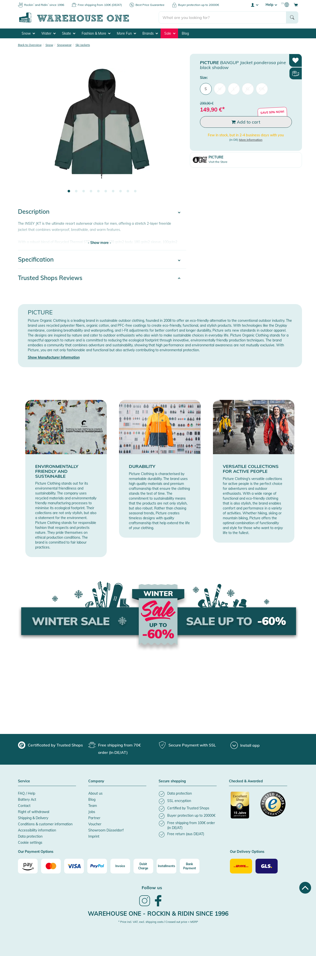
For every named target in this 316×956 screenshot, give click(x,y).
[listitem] (188, 794)
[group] (50, 745)
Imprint (93, 836)
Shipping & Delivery (33, 818)
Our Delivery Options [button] (247, 852)
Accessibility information (37, 830)
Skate (68, 33)
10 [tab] (135, 191)
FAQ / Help (26, 793)
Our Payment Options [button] (35, 852)
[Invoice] (120, 866)
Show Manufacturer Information (54, 357)
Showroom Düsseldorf (106, 830)
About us (95, 793)
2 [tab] (76, 191)
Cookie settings (30, 842)
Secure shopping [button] (172, 781)
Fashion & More (96, 33)
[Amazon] (28, 866)
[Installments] (166, 866)
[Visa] (74, 866)
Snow (28, 33)
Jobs (91, 812)
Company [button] (96, 781)
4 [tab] (91, 191)
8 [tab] (120, 191)
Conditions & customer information (45, 824)
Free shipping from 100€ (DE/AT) (100, 5)
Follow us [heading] (152, 887)
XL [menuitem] (248, 89)
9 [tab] (127, 191)
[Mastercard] (51, 866)
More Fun (126, 33)
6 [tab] (105, 191)
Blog (185, 33)
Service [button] (24, 781)
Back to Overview (30, 45)
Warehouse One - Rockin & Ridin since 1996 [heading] (158, 913)
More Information (250, 139)
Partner (94, 818)
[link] (144, 905)
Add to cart (245, 122)
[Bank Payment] (189, 866)
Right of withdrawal (33, 812)
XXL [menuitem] (262, 89)
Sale (169, 33)
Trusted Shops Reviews (50, 277)
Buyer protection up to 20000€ (198, 5)
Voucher (94, 824)
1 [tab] (68, 191)
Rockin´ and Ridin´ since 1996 (44, 5)
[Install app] (245, 745)
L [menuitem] (234, 89)
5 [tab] (98, 191)
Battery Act (27, 799)
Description (33, 211)
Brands (150, 33)
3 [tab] (83, 191)
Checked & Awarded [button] (246, 781)
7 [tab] (113, 191)
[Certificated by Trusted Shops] (243, 808)
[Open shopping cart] (295, 4)
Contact (24, 805)
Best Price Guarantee (150, 5)
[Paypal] (97, 866)
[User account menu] (254, 4)
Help (271, 4)
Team (92, 805)
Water (48, 33)
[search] (222, 17)
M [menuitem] (219, 89)
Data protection (30, 836)
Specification (36, 259)
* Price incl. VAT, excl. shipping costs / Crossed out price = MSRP (158, 922)
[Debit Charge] (143, 866)
